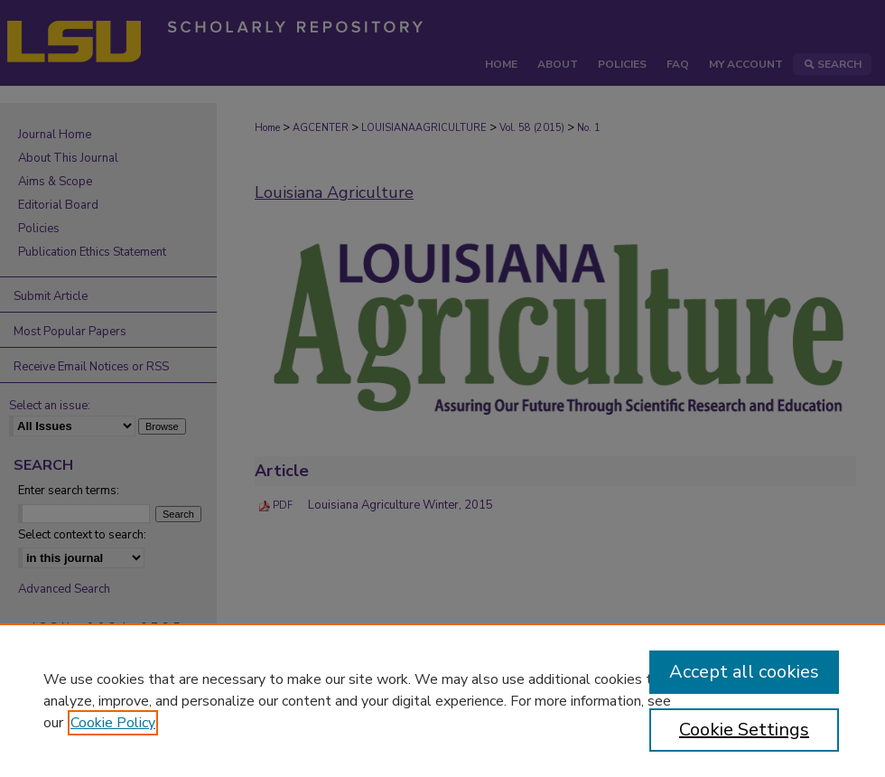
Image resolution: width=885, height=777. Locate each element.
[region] (442, 700)
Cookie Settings (744, 729)
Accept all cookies (744, 672)
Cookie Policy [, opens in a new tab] (112, 723)
